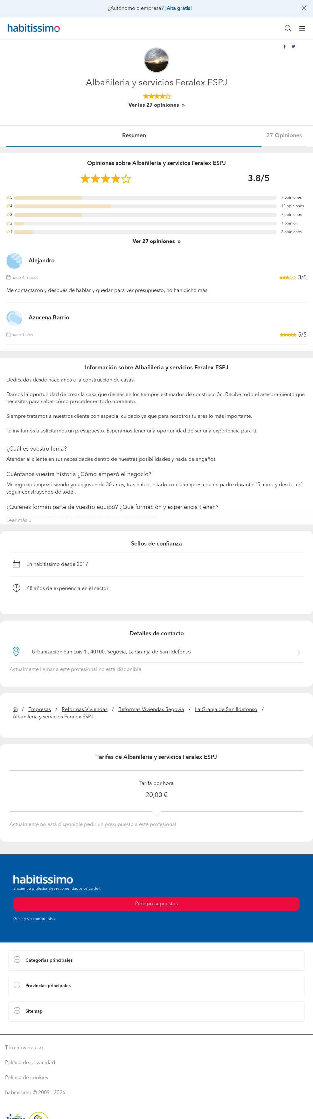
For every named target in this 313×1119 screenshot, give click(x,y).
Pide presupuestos (156, 904)
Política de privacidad (30, 1063)
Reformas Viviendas (85, 709)
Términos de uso (24, 1048)
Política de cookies (26, 1077)
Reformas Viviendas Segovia (151, 709)
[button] (156, 960)
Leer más (16, 520)
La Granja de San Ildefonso (226, 709)
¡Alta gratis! (178, 8)
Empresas (39, 709)
